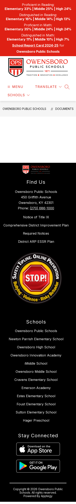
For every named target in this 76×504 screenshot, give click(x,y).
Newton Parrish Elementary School (36, 339)
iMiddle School (36, 363)
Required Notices (36, 233)
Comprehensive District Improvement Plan (36, 225)
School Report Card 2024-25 (35, 45)
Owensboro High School (36, 347)
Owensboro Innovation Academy (36, 355)
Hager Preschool (36, 420)
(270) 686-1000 (42, 208)
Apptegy (46, 496)
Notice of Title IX (36, 217)
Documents (64, 108)
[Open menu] (14, 86)
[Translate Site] (48, 86)
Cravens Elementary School (36, 380)
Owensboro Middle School (36, 372)
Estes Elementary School (36, 396)
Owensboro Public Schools (24, 108)
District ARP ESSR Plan (36, 241)
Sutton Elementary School (36, 412)
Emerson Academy (36, 388)
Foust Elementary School (36, 404)
